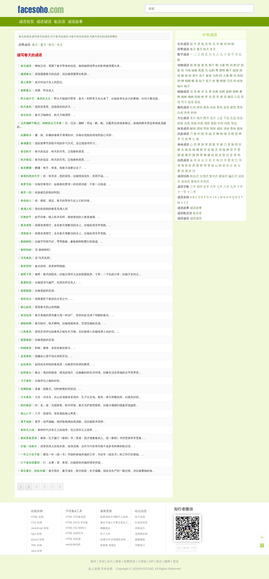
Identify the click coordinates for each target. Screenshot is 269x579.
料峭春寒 (26, 348)
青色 (220, 107)
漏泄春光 (26, 74)
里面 (194, 123)
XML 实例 (36, 545)
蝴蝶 (188, 81)
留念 (159, 561)
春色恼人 (26, 200)
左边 (233, 118)
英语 (176, 561)
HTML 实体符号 (74, 533)
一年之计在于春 (30, 454)
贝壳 (230, 81)
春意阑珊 (26, 167)
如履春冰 (26, 135)
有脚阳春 (26, 388)
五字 (206, 186)
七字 (220, 186)
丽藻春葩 (26, 339)
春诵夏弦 (26, 143)
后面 (187, 123)
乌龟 (188, 70)
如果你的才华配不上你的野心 (116, 516)
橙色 (200, 107)
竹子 (184, 102)
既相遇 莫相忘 (108, 545)
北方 (213, 118)
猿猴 (194, 70)
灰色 (187, 112)
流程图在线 (141, 533)
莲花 (197, 102)
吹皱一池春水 (29, 446)
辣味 (213, 128)
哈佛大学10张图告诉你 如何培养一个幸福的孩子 (127, 539)
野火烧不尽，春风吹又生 (36, 98)
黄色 (206, 107)
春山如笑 (26, 307)
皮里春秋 (26, 356)
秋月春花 (26, 159)
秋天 (51, 44)
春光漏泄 (26, 65)
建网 (167, 561)
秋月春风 (26, 106)
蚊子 (202, 81)
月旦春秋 (26, 380)
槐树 (191, 96)
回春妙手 (26, 217)
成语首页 (26, 22)
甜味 (200, 128)
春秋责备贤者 (29, 438)
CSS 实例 (36, 522)
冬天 (60, 44)
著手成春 (26, 421)
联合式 (194, 176)
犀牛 (195, 75)
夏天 (43, 44)
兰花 (237, 96)
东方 (193, 118)
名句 (110, 561)
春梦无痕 (26, 184)
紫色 (233, 107)
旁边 (234, 123)
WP (151, 561)
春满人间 (26, 208)
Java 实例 (36, 550)
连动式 (185, 181)
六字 (213, 186)
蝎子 (187, 86)
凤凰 (201, 70)
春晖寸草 (26, 274)
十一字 (181, 192)
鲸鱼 (240, 81)
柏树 (222, 91)
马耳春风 (26, 257)
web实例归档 (73, 544)
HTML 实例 (37, 516)
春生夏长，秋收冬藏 (33, 470)
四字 (200, 186)
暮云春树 (26, 82)
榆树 (184, 96)
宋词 (102, 561)
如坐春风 (26, 364)
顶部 (207, 123)
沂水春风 (26, 397)
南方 (200, 118)
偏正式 (232, 176)
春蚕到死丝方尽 (30, 176)
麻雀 (209, 75)
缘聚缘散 (140, 539)
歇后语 (59, 22)
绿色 (213, 107)
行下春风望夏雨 (30, 462)
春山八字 (26, 413)
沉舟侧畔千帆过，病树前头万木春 (41, 123)
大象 (222, 65)
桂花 (191, 102)
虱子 (209, 81)
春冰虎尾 (26, 225)
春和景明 (26, 266)
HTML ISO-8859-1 (76, 528)
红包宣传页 (141, 522)
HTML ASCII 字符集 (77, 522)
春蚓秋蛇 (26, 241)
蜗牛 (180, 86)
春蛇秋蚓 (26, 249)
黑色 (240, 107)
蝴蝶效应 (105, 528)
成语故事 (75, 22)
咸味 (220, 128)
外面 (200, 123)
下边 (226, 118)
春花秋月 (26, 151)
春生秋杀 (26, 115)
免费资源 (129, 561)
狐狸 (236, 70)
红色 (193, 107)
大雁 (226, 75)
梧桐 (197, 96)
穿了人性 (105, 533)
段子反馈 (140, 516)
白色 (180, 112)
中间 (220, 123)
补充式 (204, 181)
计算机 (142, 561)
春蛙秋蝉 (26, 323)
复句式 (213, 176)
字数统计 (140, 545)
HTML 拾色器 (73, 538)
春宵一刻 (26, 192)
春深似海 (26, 315)
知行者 (42, 10)
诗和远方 (140, 528)
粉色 (194, 112)
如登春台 (26, 372)
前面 (180, 123)
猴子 (212, 65)
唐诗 (93, 561)
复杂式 (195, 181)
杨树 (229, 91)
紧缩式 (223, 176)
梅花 (230, 96)
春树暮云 (26, 90)
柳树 (236, 91)
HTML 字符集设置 (76, 516)
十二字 (191, 192)
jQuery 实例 (37, 539)
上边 (220, 118)
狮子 (229, 70)
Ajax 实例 (36, 533)
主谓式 (204, 176)
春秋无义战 (27, 429)
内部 (227, 123)
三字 (193, 186)
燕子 (202, 75)
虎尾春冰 (26, 233)
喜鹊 (240, 75)
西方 (206, 118)
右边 (240, 118)
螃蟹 (223, 81)
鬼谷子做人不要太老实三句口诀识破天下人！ (125, 522)
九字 (233, 186)
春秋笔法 (26, 298)
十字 (240, 186)
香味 (233, 128)
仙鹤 (212, 70)
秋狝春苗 (26, 405)
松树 (215, 91)
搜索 (118, 561)
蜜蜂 (222, 70)
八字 (226, 186)
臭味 (240, 128)
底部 (214, 123)
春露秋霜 (26, 282)
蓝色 (226, 107)
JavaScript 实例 (40, 528)
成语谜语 (43, 22)
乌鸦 (215, 75)
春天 (35, 44)
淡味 (226, 128)
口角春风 (26, 331)
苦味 (206, 128)
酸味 (193, 128)
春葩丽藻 (26, 290)
